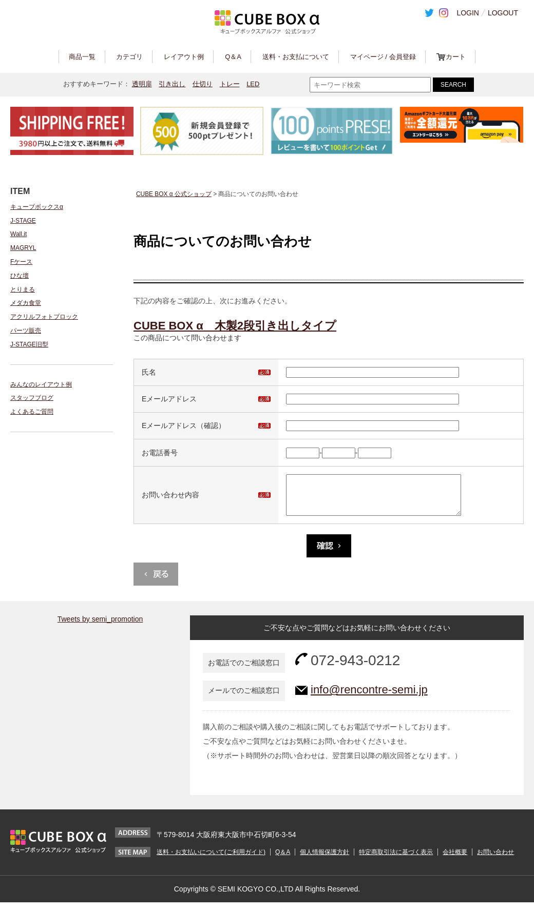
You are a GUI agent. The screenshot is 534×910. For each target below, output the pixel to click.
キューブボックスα (36, 206)
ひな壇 (19, 275)
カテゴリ (129, 57)
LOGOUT (503, 13)
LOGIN (467, 13)
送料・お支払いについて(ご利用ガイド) (211, 859)
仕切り (203, 84)
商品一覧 (82, 57)
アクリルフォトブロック (44, 316)
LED (252, 84)
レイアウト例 (184, 57)
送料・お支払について (295, 57)
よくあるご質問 (31, 411)
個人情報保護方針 (324, 859)
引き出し (172, 84)
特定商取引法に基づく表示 (396, 859)
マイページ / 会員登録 (383, 57)
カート (456, 57)
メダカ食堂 (25, 302)
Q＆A (233, 57)
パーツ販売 (25, 330)
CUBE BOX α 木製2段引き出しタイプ (235, 325)
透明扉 (142, 84)
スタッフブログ (31, 397)
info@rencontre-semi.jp (369, 697)
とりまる (22, 289)
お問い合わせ (495, 859)
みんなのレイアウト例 (41, 384)
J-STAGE (23, 220)
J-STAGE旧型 (29, 344)
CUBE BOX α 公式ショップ (174, 194)
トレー (230, 84)
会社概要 (455, 859)
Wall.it (18, 234)
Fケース (21, 261)
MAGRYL (23, 247)
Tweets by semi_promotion (100, 627)
